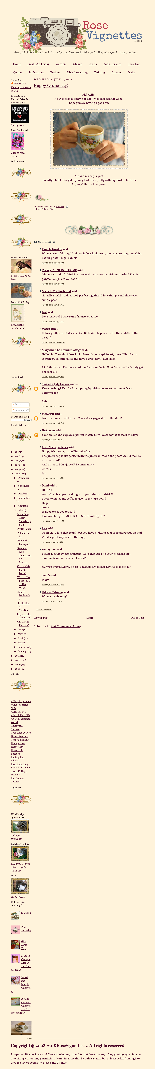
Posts (17, 404)
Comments (20, 410)
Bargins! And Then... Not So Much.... (24, 555)
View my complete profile (21, 89)
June (20, 629)
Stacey (46, 329)
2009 (18, 664)
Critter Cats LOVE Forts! (23, 570)
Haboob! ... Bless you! (23, 542)
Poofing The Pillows (17, 759)
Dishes (53, 209)
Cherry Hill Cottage (17, 727)
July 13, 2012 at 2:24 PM (53, 584)
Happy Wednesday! (23, 595)
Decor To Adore (19, 736)
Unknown (20, 83)
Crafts (93, 64)
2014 (18, 465)
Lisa (44, 528)
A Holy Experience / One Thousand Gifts (21, 705)
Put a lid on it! (23, 534)
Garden (61, 64)
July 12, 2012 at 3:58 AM (53, 321)
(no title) (26, 913)
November (23, 486)
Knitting (99, 73)
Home (17, 64)
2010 (18, 660)
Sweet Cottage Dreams (19, 773)
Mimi (45, 486)
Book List (134, 64)
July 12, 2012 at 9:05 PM (53, 542)
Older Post (137, 618)
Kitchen (77, 64)
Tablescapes (36, 73)
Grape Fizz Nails (20, 740)
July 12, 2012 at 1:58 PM (53, 439)
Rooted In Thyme (20, 768)
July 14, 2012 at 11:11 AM (53, 601)
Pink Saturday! (26, 930)
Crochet (117, 73)
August (22, 506)
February (23, 647)
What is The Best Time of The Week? (23, 583)
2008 (18, 669)
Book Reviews (112, 64)
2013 (17, 469)
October (22, 494)
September (24, 498)
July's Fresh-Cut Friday (24, 615)
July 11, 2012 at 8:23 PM (53, 304)
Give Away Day (24, 945)
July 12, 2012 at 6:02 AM (53, 342)
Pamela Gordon (52, 249)
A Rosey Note (18, 712)
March (21, 642)
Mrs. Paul (48, 414)
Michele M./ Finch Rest (56, 291)
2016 (17, 456)
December (23, 478)
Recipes (55, 73)
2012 (17, 473)
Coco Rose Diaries (21, 733)
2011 (17, 656)
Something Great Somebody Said (24, 520)
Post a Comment (44, 609)
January (22, 651)
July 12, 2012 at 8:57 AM (53, 376)
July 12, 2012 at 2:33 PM (53, 478)
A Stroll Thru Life (20, 715)
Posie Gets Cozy (19, 764)
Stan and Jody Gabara (56, 384)
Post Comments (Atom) (66, 626)
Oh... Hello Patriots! (23, 623)
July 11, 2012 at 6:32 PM (53, 262)
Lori (44, 312)
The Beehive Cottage (17, 780)
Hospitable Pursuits (17, 752)
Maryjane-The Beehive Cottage (61, 350)
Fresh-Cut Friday (38, 64)
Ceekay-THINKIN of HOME (59, 270)
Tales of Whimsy (52, 592)
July (20, 510)
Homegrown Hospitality (18, 745)
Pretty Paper (24, 529)
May (20, 634)
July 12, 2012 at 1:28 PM (53, 423)
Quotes (17, 73)
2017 (17, 452)
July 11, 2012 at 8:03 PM (53, 283)
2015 (17, 460)
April (21, 638)
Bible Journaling (77, 73)
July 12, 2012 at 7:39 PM (53, 521)
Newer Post (41, 618)
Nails (131, 73)
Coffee (44, 209)
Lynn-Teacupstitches (55, 447)
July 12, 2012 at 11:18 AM (53, 406)
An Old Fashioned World (21, 720)
